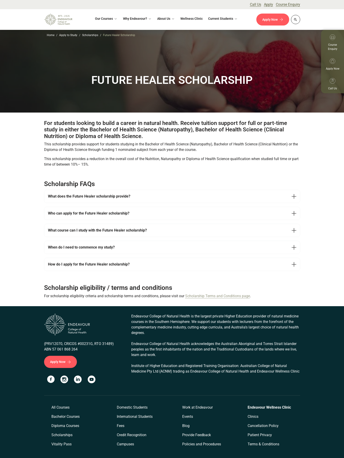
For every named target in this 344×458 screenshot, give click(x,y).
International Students (135, 416)
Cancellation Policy (263, 426)
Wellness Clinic (191, 18)
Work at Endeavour (197, 407)
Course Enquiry (288, 4)
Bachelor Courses (65, 416)
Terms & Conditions (263, 444)
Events (187, 416)
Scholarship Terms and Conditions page (217, 296)
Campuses (125, 444)
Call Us (255, 4)
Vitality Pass (61, 444)
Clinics (253, 416)
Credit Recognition (131, 435)
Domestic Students (132, 407)
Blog (186, 426)
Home (50, 35)
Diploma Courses (65, 426)
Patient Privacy (260, 435)
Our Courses (104, 18)
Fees (120, 426)
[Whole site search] (295, 19)
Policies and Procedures (201, 444)
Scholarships (90, 35)
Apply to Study (68, 35)
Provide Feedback (196, 435)
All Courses (60, 407)
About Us (163, 18)
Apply (268, 4)
